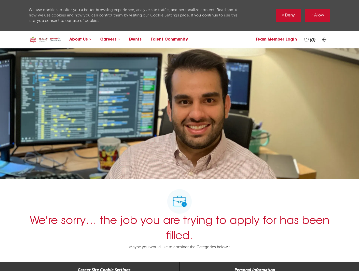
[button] (324, 39)
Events (135, 40)
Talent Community (169, 40)
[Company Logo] (45, 39)
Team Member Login (276, 40)
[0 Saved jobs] (310, 39)
